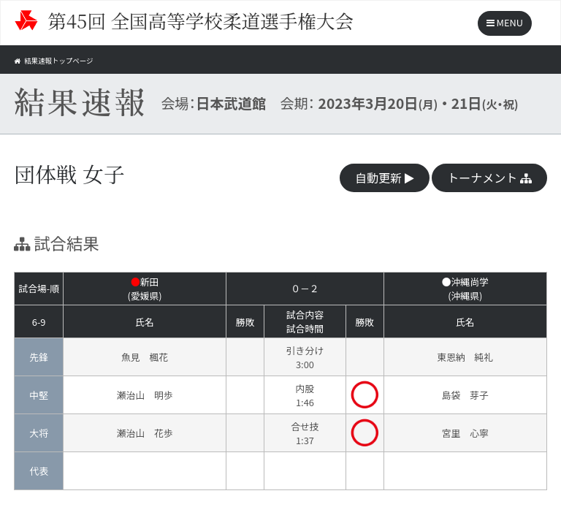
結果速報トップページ (67, 59)
